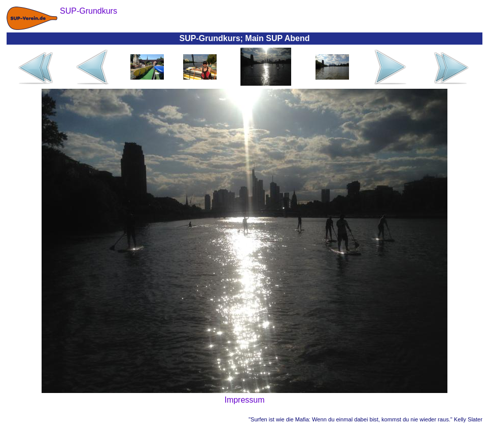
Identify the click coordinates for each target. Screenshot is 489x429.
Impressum (244, 400)
